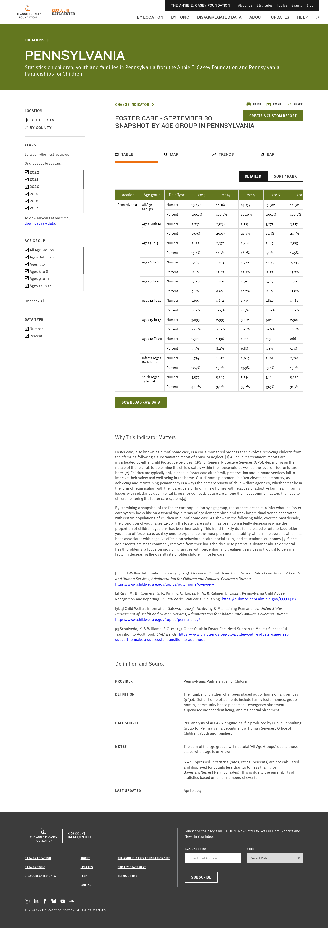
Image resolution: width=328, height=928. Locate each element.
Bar (271, 154)
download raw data (40, 223)
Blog (310, 5)
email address (196, 849)
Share (295, 104)
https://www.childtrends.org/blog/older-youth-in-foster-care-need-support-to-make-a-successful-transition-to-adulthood (202, 636)
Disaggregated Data (219, 17)
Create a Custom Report (273, 115)
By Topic (180, 17)
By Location (150, 17)
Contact (87, 885)
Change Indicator (132, 104)
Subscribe (201, 877)
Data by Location (38, 858)
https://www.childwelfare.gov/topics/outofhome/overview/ (164, 584)
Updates (280, 17)
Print (253, 104)
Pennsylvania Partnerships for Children (216, 681)
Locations (34, 40)
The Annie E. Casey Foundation (200, 5)
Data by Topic (35, 867)
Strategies (265, 5)
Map (174, 154)
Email (274, 104)
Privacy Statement (132, 867)
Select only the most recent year (48, 154)
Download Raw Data (141, 402)
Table (127, 154)
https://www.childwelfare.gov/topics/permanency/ (157, 619)
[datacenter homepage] (63, 12)
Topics (282, 5)
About (256, 17)
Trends (226, 154)
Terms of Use (128, 876)
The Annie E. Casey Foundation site (144, 858)
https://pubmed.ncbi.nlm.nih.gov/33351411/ (259, 599)
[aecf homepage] (28, 12)
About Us (245, 5)
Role (250, 849)
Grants (296, 5)
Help (302, 17)
